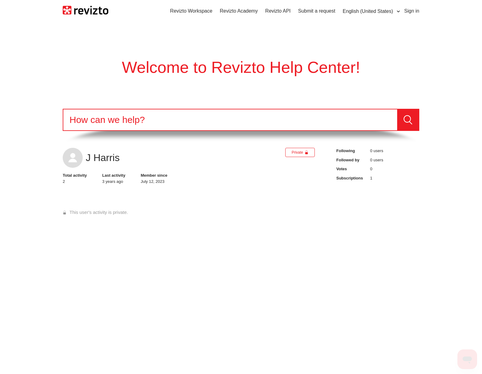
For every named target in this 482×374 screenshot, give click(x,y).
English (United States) (368, 11)
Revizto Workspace (191, 11)
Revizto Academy (239, 11)
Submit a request (316, 11)
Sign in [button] (411, 11)
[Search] (230, 120)
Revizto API (278, 11)
